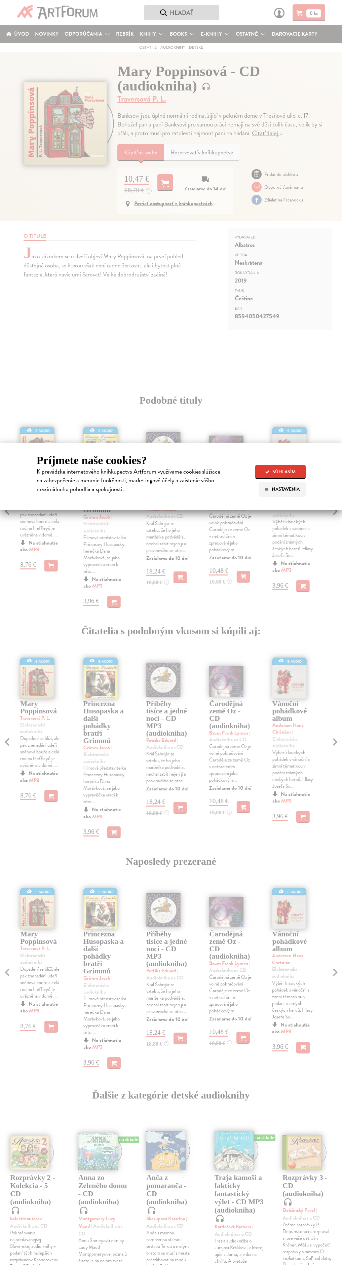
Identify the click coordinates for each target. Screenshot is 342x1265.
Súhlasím (280, 471)
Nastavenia (282, 489)
